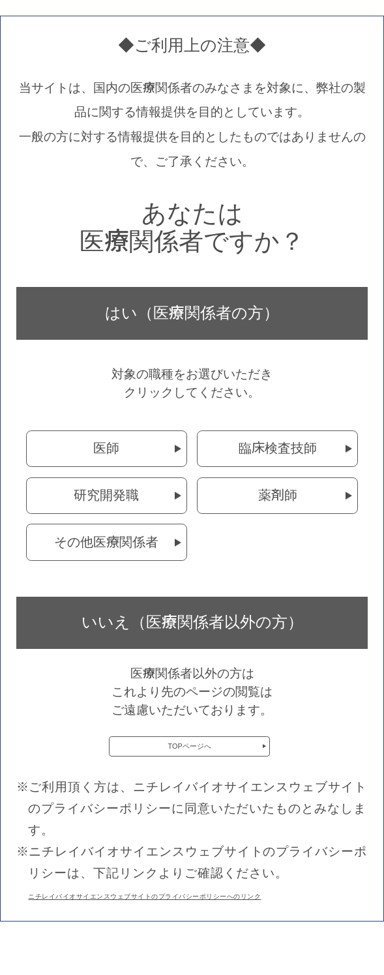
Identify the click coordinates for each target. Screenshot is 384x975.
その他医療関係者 (106, 542)
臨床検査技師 (278, 448)
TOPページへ (189, 754)
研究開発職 (106, 495)
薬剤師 (277, 495)
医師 (106, 448)
